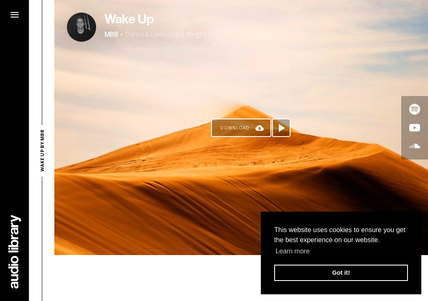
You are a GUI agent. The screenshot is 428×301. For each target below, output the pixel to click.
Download (235, 128)
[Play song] (281, 128)
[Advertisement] (241, 278)
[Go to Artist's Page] (81, 27)
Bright (196, 34)
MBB (111, 34)
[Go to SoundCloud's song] (414, 146)
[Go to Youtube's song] (414, 128)
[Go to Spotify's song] (414, 109)
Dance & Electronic (151, 34)
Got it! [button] (341, 272)
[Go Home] (14, 251)
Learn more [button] (292, 251)
